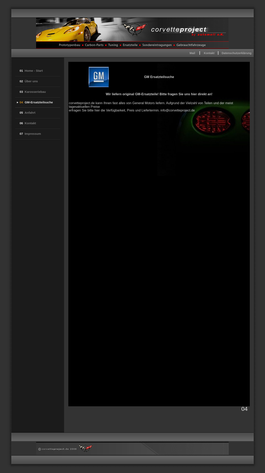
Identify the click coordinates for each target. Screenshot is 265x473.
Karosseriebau (33, 91)
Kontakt (209, 53)
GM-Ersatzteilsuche (36, 102)
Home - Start (31, 70)
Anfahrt (27, 112)
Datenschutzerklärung (236, 53)
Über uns (29, 81)
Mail (192, 53)
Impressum (30, 133)
